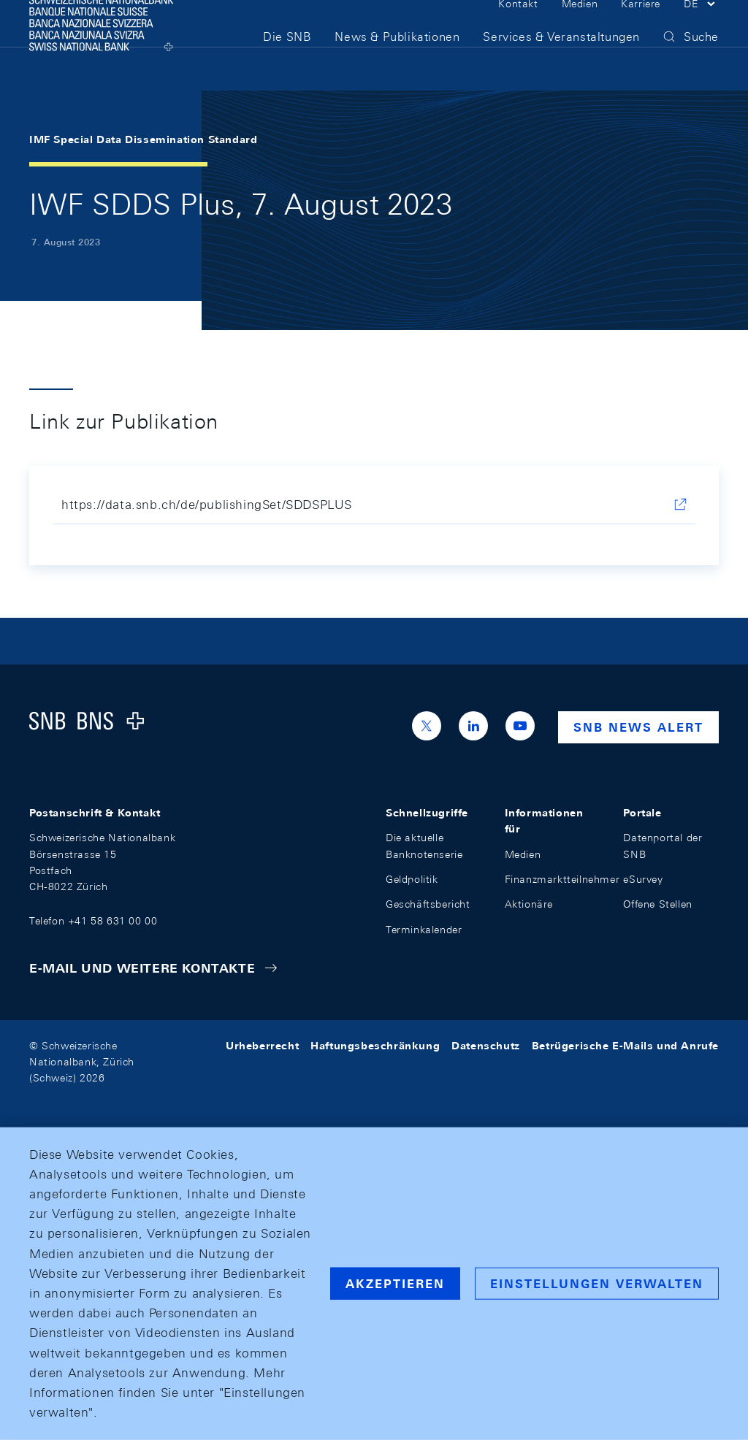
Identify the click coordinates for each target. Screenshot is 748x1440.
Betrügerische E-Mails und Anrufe (625, 1045)
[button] (701, 28)
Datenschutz (485, 1045)
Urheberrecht (262, 1045)
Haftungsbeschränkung (375, 1045)
